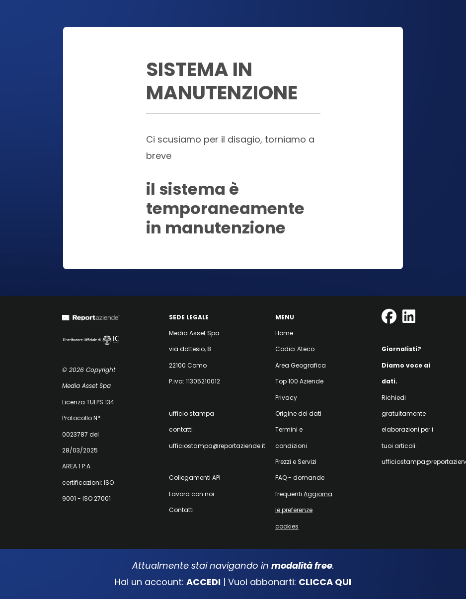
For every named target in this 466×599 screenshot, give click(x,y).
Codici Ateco (294, 349)
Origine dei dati (298, 413)
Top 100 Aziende (299, 381)
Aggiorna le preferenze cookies (303, 510)
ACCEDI (203, 582)
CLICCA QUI (325, 582)
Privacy (286, 397)
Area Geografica (300, 365)
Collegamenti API (195, 477)
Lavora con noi (191, 494)
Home (284, 333)
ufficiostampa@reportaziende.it (217, 446)
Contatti (181, 510)
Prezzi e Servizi (295, 461)
